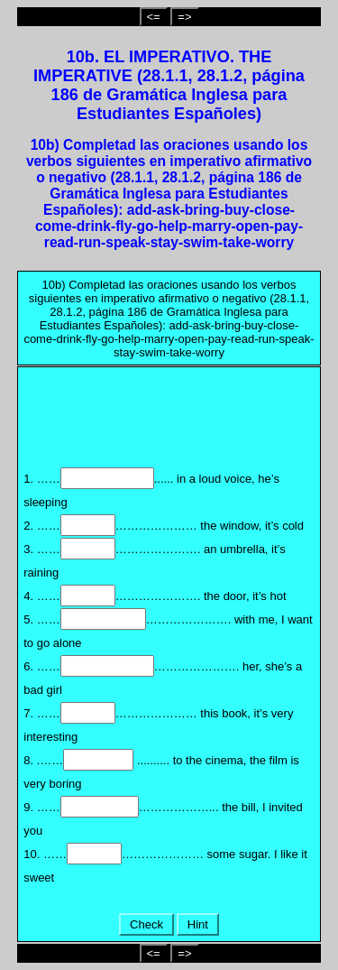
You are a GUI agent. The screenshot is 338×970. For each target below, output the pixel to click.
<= (153, 16)
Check (146, 924)
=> (184, 16)
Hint (197, 924)
